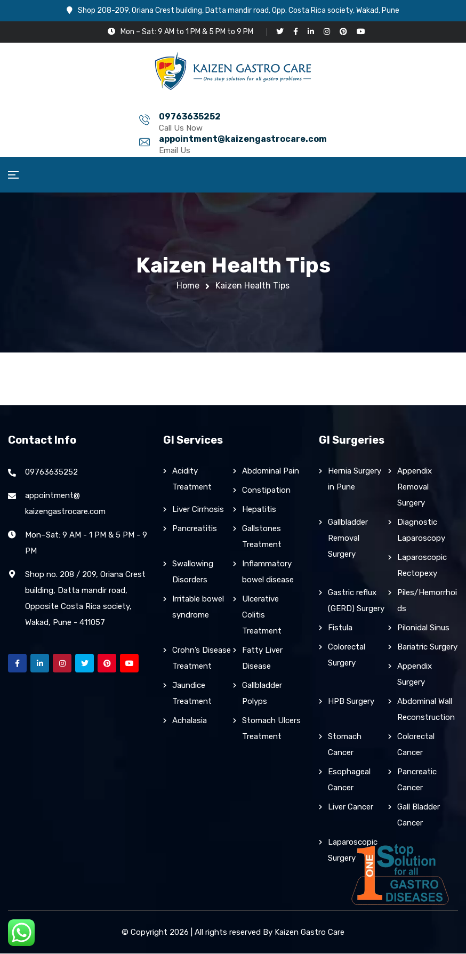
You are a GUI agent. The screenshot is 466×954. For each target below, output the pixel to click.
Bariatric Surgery (427, 647)
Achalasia (189, 721)
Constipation (266, 490)
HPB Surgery (351, 702)
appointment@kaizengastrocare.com (290, 116)
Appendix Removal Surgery (414, 487)
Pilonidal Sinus (423, 628)
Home (187, 285)
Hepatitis (259, 510)
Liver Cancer (350, 807)
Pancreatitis (194, 529)
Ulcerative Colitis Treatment (262, 615)
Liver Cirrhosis (198, 510)
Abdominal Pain (270, 471)
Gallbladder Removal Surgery (348, 538)
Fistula (340, 628)
